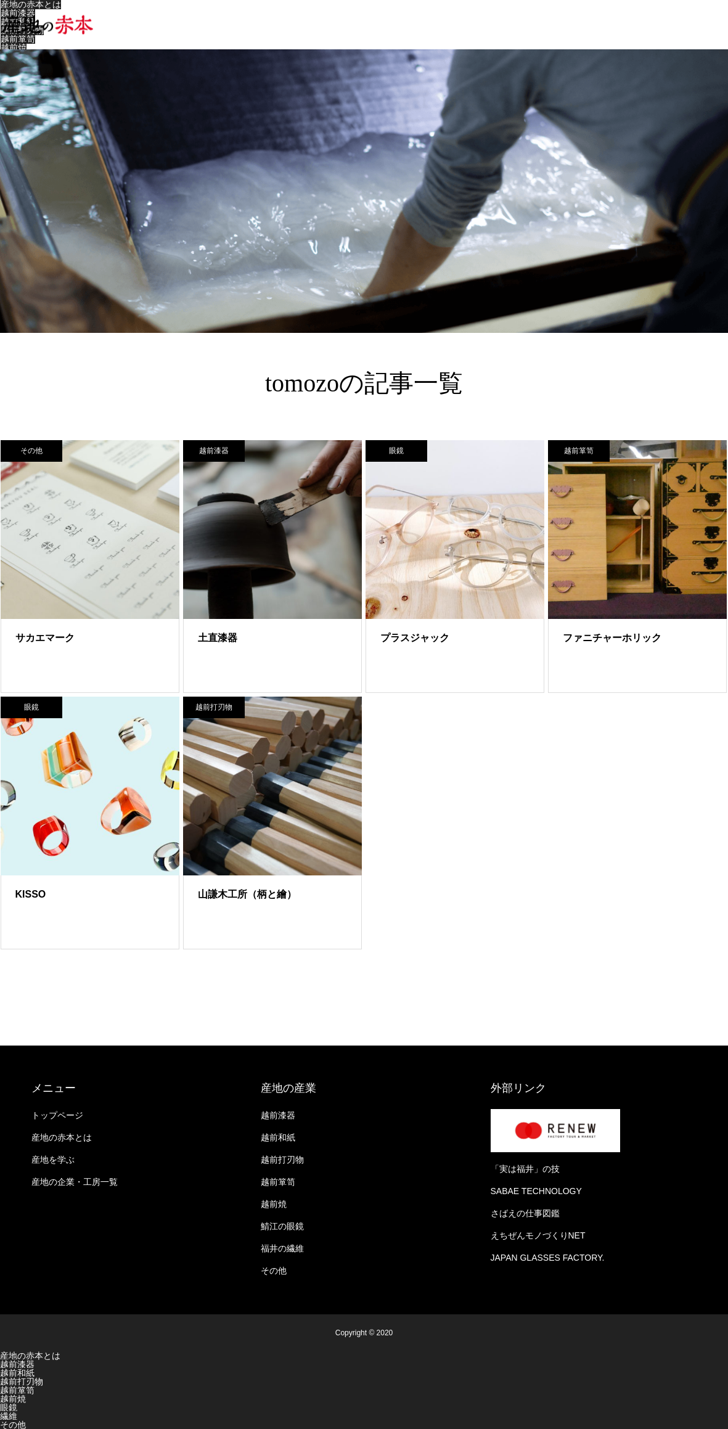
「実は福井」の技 (525, 1169)
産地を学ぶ (53, 1160)
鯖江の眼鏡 (282, 1226)
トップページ (57, 1115)
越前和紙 (278, 1137)
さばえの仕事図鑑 (525, 1213)
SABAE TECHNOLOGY (536, 1191)
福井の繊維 (282, 1248)
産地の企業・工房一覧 (74, 1182)
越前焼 (14, 47)
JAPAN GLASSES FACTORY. (548, 1258)
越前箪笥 (18, 39)
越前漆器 (18, 13)
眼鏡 (396, 450)
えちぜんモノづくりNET (538, 1235)
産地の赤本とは (61, 1137)
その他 (31, 450)
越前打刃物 (213, 707)
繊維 (8, 1416)
